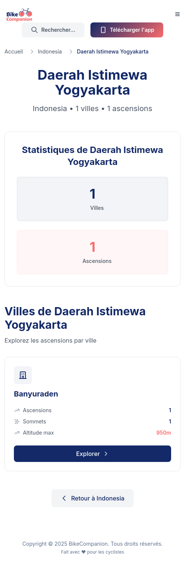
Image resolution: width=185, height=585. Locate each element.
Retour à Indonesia (92, 498)
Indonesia (50, 51)
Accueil (14, 51)
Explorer (92, 453)
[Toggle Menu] (177, 14)
